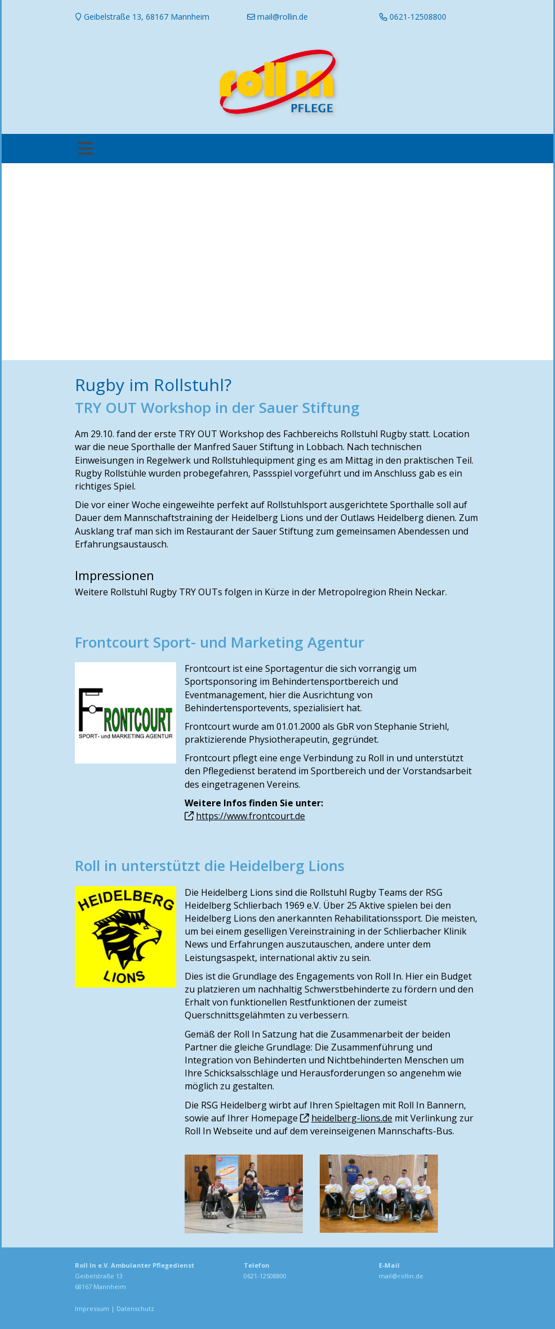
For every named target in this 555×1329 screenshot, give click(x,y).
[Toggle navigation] (85, 149)
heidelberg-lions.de (351, 1118)
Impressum (92, 1308)
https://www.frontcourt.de (250, 816)
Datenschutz (135, 1308)
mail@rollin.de (401, 1276)
